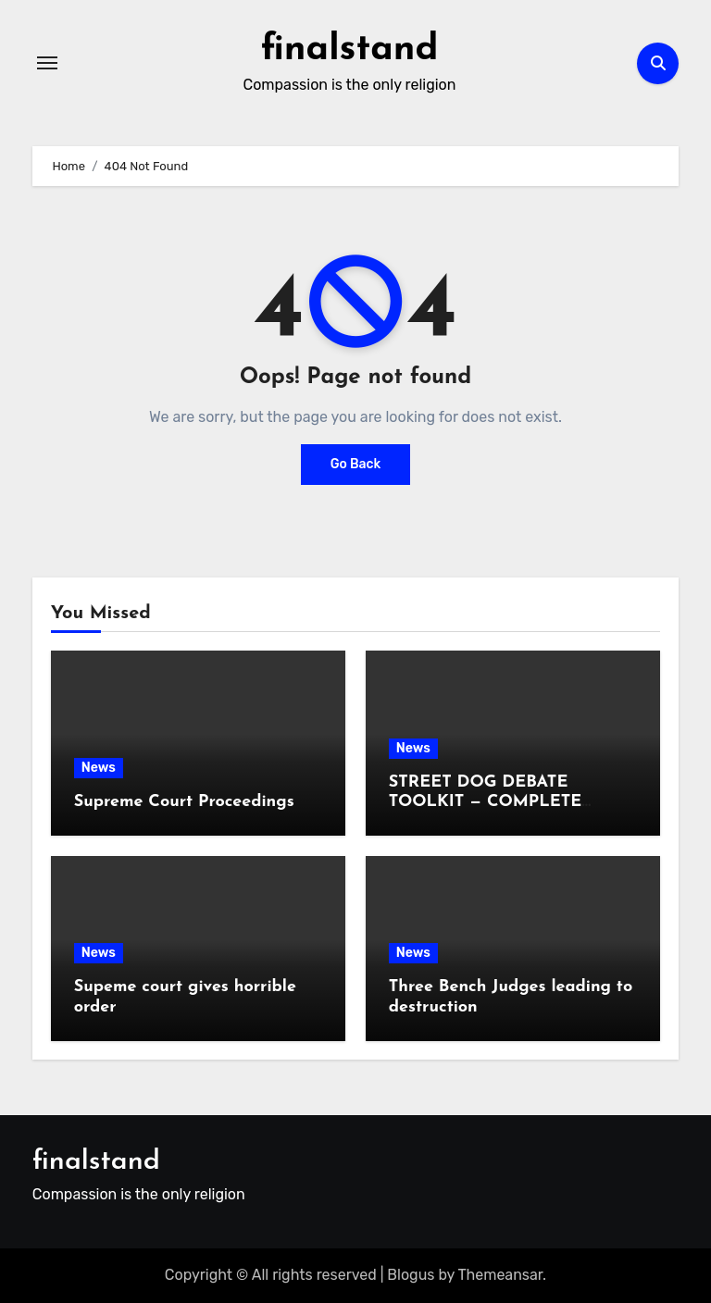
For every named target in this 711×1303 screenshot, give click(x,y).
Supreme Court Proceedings (184, 802)
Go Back (356, 464)
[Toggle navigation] (47, 63)
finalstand (350, 49)
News (98, 768)
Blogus (410, 1275)
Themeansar (500, 1275)
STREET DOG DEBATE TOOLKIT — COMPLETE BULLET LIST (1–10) (485, 802)
